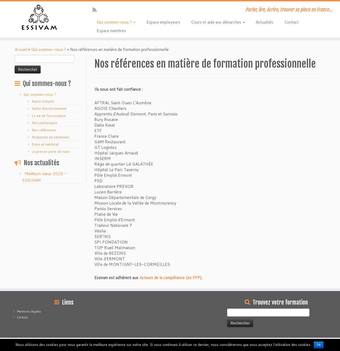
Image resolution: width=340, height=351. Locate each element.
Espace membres (111, 30)
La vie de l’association (49, 115)
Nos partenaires (44, 122)
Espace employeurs (163, 22)
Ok (319, 345)
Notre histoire (43, 101)
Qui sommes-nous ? (115, 22)
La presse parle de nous (51, 151)
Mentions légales (29, 311)
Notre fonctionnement (49, 108)
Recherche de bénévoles (50, 137)
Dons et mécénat (45, 144)
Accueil (21, 49)
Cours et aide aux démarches (218, 22)
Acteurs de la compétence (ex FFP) (170, 277)
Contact (291, 22)
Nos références (44, 130)
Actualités (264, 22)
